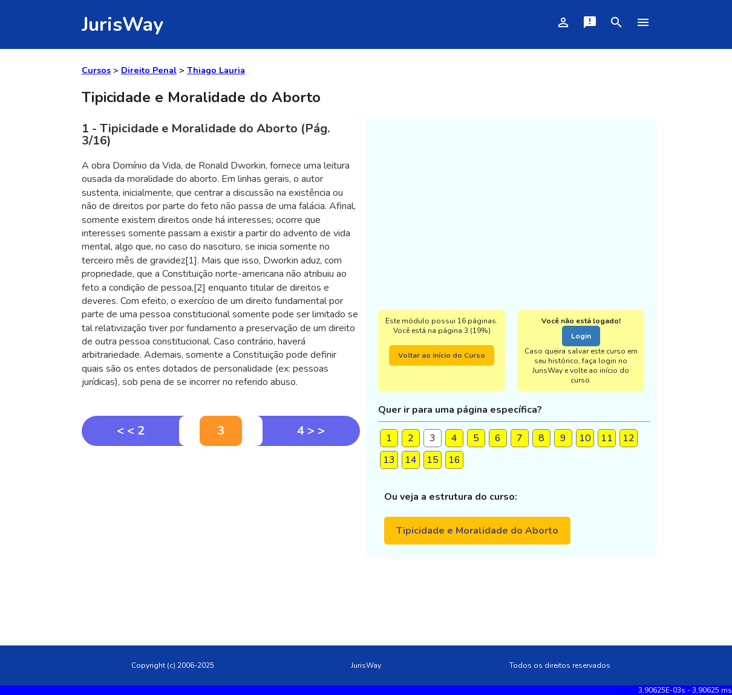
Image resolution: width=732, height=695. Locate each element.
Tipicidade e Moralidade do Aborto (477, 530)
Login (581, 336)
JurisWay (122, 24)
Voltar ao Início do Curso (441, 355)
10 (585, 438)
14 (411, 460)
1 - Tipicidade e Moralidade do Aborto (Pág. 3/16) (206, 134)
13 (389, 460)
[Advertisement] (221, 536)
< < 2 (131, 430)
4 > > (311, 430)
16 (454, 460)
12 (629, 438)
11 (607, 438)
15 (432, 460)
